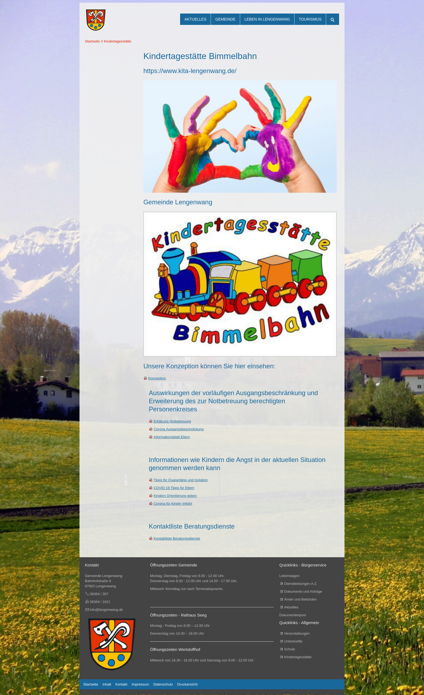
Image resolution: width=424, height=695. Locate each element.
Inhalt (106, 685)
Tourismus (310, 19)
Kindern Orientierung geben (175, 496)
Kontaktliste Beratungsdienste (177, 539)
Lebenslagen (289, 576)
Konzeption (157, 378)
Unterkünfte (293, 642)
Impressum (140, 685)
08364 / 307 (99, 594)
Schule (289, 649)
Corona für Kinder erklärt (173, 504)
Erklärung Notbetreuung (172, 421)
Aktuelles (195, 19)
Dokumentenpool (292, 615)
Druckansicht (187, 685)
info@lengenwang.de (106, 610)
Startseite (90, 685)
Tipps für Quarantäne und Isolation (181, 480)
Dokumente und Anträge (303, 592)
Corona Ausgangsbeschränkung (179, 429)
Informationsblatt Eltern (172, 437)
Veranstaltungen (297, 634)
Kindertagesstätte (298, 657)
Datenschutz (163, 685)
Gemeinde (225, 19)
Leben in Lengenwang (267, 19)
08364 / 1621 (100, 602)
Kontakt (121, 685)
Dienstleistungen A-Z (300, 584)
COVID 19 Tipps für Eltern (174, 488)
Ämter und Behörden (300, 600)
